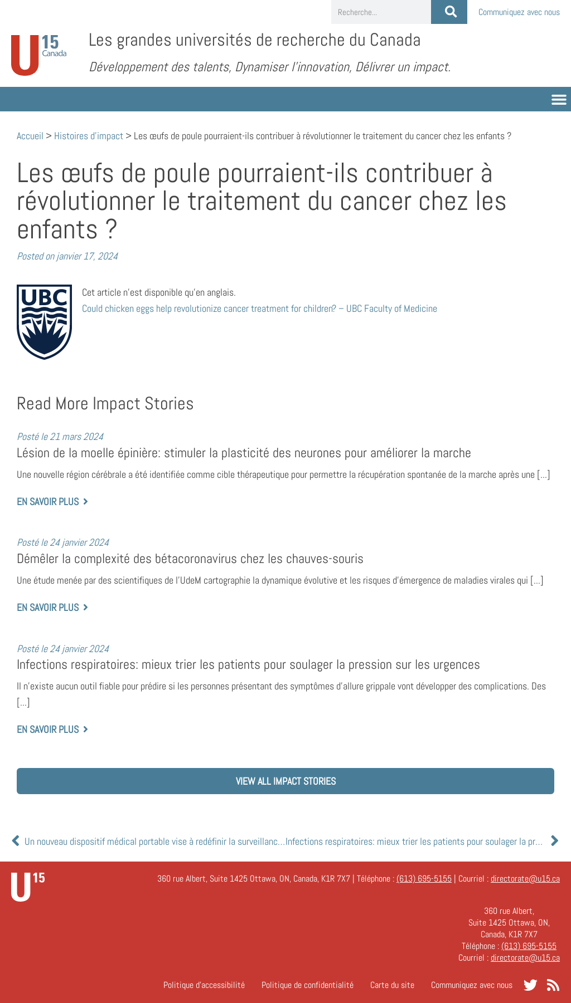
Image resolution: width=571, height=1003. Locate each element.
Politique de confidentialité (308, 985)
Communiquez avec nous (519, 12)
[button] (559, 99)
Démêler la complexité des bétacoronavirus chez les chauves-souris (190, 558)
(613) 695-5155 (424, 878)
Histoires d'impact (88, 135)
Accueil (30, 135)
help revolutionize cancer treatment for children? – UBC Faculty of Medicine (259, 308)
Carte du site (392, 985)
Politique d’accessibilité (204, 985)
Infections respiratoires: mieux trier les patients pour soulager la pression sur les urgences (248, 664)
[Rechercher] (449, 12)
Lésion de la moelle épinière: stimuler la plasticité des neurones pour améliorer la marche (244, 452)
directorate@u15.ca (525, 878)
